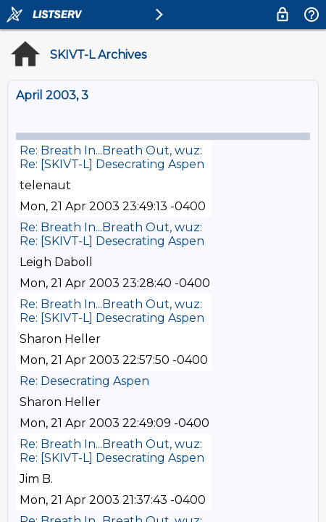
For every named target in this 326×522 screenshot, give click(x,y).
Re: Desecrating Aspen (84, 381)
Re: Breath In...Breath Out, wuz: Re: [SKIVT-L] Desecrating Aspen (112, 157)
